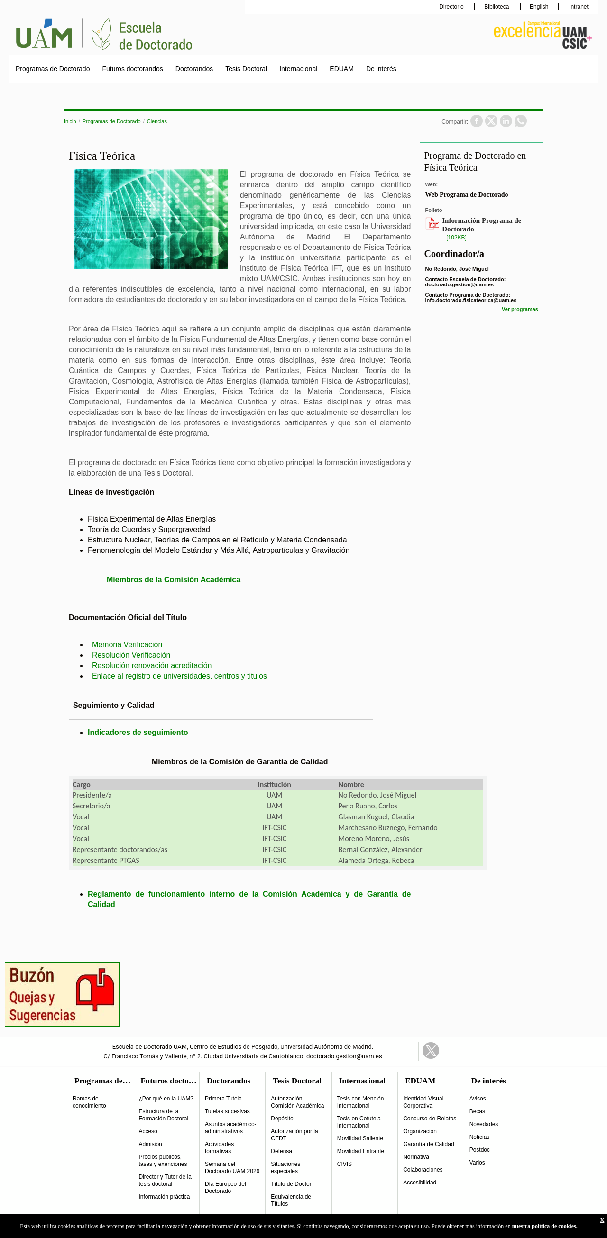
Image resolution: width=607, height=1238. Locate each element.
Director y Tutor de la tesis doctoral (164, 1180)
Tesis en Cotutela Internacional (359, 1122)
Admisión (150, 1144)
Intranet (578, 6)
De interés (381, 69)
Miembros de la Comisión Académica (173, 580)
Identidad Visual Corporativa (423, 1102)
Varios (477, 1162)
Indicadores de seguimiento (138, 732)
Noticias (479, 1137)
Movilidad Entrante (360, 1151)
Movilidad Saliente (360, 1138)
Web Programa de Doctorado (466, 194)
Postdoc (479, 1149)
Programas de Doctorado (53, 69)
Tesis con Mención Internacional (360, 1102)
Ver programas (520, 309)
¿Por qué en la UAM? (165, 1098)
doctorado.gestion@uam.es (459, 284)
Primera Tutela (223, 1098)
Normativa (416, 1157)
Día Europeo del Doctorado (225, 1187)
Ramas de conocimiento (89, 1102)
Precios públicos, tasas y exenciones (162, 1160)
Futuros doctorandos (132, 69)
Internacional (298, 69)
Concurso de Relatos (429, 1118)
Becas (477, 1111)
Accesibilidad (419, 1182)
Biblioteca (497, 6)
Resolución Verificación (131, 655)
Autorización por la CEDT (294, 1135)
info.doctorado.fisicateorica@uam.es (470, 300)
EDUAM (342, 69)
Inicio (70, 121)
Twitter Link (431, 1050)
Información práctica (164, 1196)
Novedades (483, 1124)
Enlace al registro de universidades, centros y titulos (179, 676)
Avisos (477, 1098)
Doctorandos (194, 69)
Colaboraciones (422, 1169)
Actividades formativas (219, 1148)
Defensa (281, 1151)
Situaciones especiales (285, 1167)
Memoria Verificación (127, 645)
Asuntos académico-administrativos (231, 1128)
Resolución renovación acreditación (152, 665)
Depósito (282, 1118)
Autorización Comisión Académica (297, 1102)
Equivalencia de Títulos (291, 1200)
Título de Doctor (291, 1184)
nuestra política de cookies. (545, 1226)
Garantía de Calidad (428, 1144)
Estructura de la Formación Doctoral (163, 1115)
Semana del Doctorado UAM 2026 (232, 1167)
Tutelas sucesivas (227, 1111)
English (539, 6)
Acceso (147, 1131)
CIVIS (344, 1164)
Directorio (452, 6)
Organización (420, 1131)
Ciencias (157, 121)
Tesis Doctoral (246, 69)
